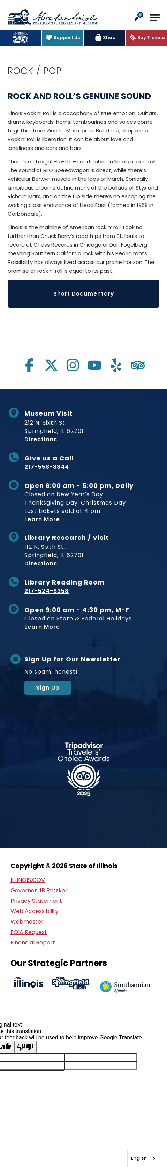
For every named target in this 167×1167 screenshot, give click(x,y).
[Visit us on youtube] (94, 365)
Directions (40, 439)
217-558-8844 (46, 467)
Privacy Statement (36, 901)
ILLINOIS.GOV (27, 880)
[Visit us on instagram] (73, 365)
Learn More (42, 519)
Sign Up (48, 688)
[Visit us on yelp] (116, 365)
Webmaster (27, 922)
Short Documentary (83, 293)
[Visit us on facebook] (30, 365)
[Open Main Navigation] (155, 17)
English (139, 1158)
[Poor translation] (25, 1047)
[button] (139, 17)
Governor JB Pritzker (39, 890)
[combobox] (143, 1158)
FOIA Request (28, 932)
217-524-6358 (46, 591)
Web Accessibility (34, 911)
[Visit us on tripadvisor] (138, 365)
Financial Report (32, 943)
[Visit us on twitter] (51, 365)
